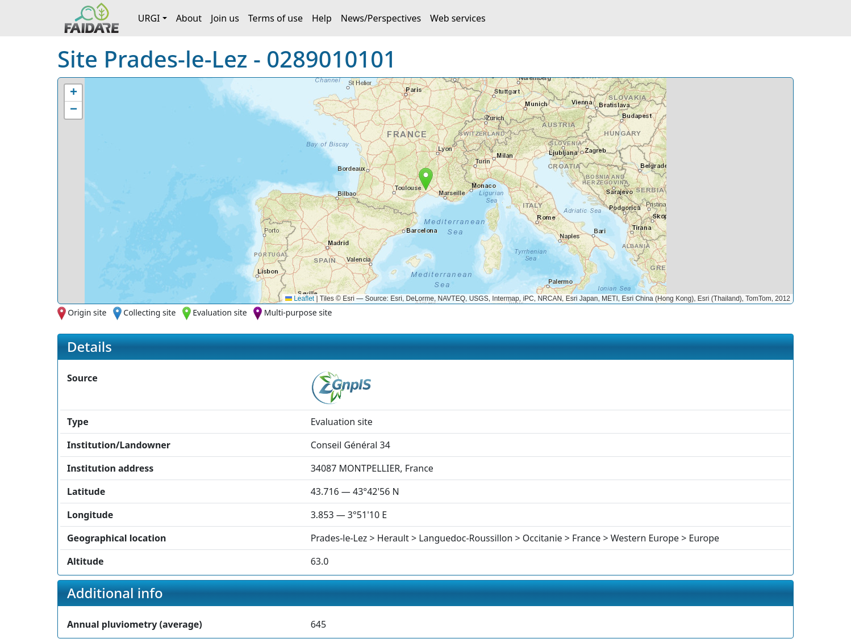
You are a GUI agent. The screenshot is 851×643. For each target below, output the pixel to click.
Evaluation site (220, 312)
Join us (225, 18)
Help (322, 18)
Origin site (87, 312)
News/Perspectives (381, 18)
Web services (458, 18)
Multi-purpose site (298, 312)
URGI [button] (149, 18)
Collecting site (149, 312)
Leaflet (299, 298)
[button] (426, 179)
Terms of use (275, 18)
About (189, 18)
